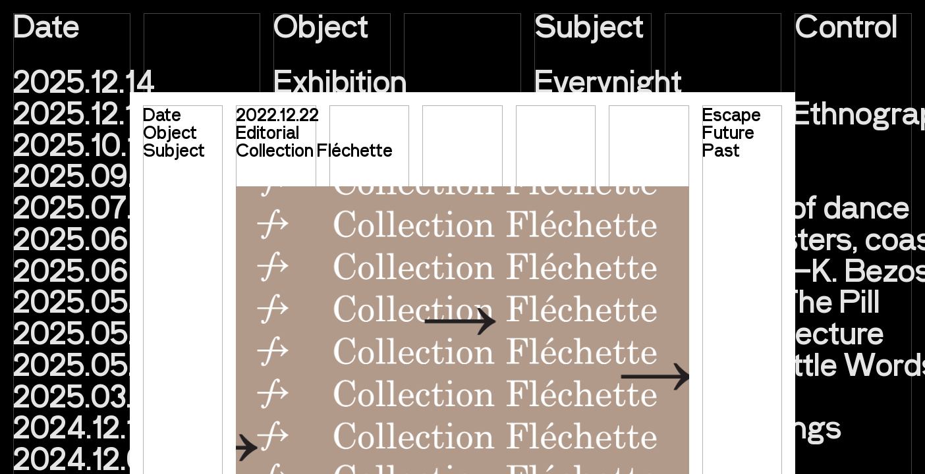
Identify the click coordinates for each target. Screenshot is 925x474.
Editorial (267, 131)
